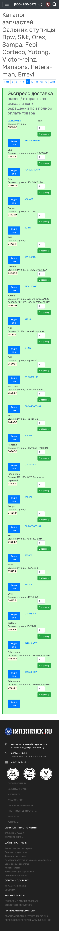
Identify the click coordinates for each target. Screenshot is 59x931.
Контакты (13, 822)
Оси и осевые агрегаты (17, 864)
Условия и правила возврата (21, 901)
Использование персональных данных (28, 920)
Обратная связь (14, 837)
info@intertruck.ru (20, 762)
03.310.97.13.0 (14, 120)
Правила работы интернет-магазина (26, 916)
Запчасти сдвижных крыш (18, 848)
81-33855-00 (31, 377)
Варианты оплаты (15, 886)
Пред (6, 82)
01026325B (30, 613)
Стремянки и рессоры (16, 852)
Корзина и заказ (14, 833)
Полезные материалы (20, 805)
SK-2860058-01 (33, 526)
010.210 (28, 497)
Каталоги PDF (15, 800)
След (52, 82)
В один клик (14, 143)
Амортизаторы (12, 867)
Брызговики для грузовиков (19, 871)
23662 (28, 319)
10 (32, 82)
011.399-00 (30, 464)
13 (46, 82)
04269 (28, 348)
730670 (28, 555)
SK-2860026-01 (33, 140)
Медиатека (14, 794)
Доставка (10, 890)
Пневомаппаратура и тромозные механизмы (28, 860)
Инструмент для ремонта (22, 811)
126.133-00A (31, 643)
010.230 (29, 199)
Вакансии (14, 816)
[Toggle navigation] (6, 4)
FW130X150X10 (32, 169)
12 (41, 82)
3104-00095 (31, 286)
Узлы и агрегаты (17, 789)
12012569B (30, 257)
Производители (17, 783)
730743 (28, 584)
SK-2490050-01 (33, 406)
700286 (28, 435)
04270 (28, 228)
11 (37, 82)
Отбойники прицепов (16, 875)
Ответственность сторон (19, 905)
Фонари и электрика (15, 856)
